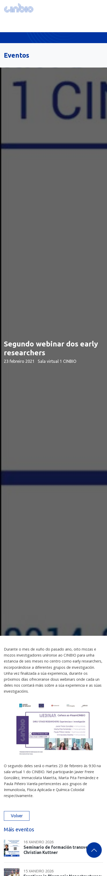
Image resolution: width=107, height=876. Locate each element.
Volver (17, 815)
